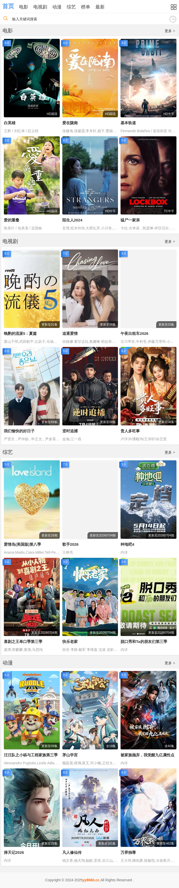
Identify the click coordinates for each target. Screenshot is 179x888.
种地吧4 (127, 544)
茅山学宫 (70, 755)
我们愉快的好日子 (19, 431)
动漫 (57, 7)
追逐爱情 (70, 333)
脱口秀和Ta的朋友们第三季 (144, 641)
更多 (170, 31)
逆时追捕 (70, 431)
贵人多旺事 (130, 431)
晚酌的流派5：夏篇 (20, 333)
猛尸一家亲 (130, 220)
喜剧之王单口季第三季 (23, 641)
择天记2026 (14, 852)
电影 (23, 7)
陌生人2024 (72, 220)
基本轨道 (128, 123)
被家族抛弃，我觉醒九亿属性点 (147, 755)
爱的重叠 (11, 220)
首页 (8, 6)
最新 (100, 7)
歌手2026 (70, 544)
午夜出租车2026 (134, 333)
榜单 (85, 7)
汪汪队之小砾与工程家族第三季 (31, 755)
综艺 (71, 7)
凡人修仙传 (72, 852)
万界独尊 (128, 852)
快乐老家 (70, 641)
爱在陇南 (70, 123)
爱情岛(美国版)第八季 (22, 544)
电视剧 (40, 7)
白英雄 (9, 123)
